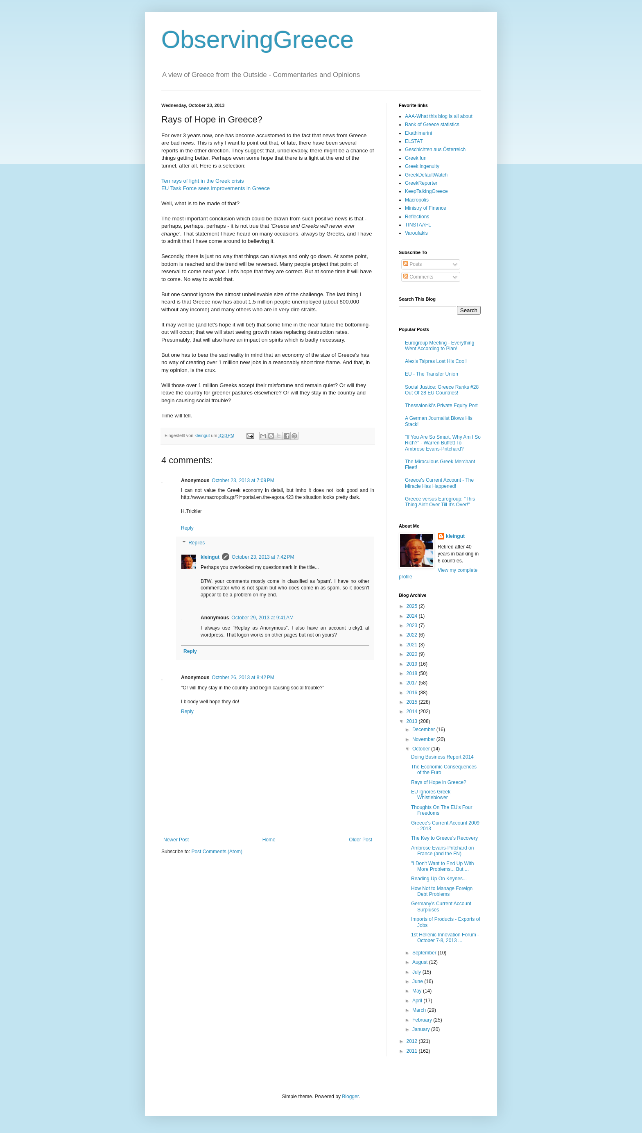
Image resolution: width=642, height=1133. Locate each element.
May (417, 991)
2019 (413, 664)
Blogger (350, 1096)
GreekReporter (421, 183)
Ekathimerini (418, 133)
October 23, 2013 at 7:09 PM (243, 480)
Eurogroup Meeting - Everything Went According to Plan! (439, 345)
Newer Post (176, 840)
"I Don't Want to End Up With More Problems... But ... (442, 866)
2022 (413, 635)
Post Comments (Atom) (216, 851)
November (424, 739)
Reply (187, 528)
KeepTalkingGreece (426, 191)
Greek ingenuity (422, 166)
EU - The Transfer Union (431, 374)
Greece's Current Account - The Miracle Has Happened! (439, 483)
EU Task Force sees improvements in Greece (215, 188)
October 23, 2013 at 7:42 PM (263, 557)
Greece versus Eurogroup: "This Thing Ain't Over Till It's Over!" (440, 502)
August (420, 962)
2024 (413, 616)
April (417, 1001)
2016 (413, 693)
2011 (413, 1051)
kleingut (210, 557)
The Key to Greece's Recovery (444, 838)
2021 (413, 645)
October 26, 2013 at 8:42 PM (243, 677)
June (418, 981)
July (417, 972)
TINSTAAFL (418, 225)
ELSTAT (414, 141)
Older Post (360, 840)
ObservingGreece (257, 39)
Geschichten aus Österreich (435, 149)
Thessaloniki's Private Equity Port (441, 405)
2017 (413, 683)
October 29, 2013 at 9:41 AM (262, 618)
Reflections (417, 217)
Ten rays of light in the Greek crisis (202, 181)
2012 (413, 1041)
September (425, 953)
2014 (413, 711)
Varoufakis (416, 233)
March (419, 1010)
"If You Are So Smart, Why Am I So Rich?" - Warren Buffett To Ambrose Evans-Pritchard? (443, 443)
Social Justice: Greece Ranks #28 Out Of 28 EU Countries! (442, 390)
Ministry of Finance (425, 208)
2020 (413, 654)
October (421, 749)
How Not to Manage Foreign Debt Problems (441, 891)
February (422, 1020)
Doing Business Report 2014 (442, 757)
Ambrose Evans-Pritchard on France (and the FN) (442, 851)
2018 (413, 673)
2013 (413, 721)
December (424, 729)
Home (269, 840)
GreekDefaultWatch (426, 175)
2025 (413, 606)
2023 (413, 625)
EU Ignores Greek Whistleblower (430, 794)
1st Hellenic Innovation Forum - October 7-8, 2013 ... (445, 937)
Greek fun (416, 158)
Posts (412, 264)
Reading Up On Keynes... (439, 878)
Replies (196, 543)
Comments (418, 277)
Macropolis (417, 200)
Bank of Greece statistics (432, 124)
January (421, 1029)
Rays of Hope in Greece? (438, 782)
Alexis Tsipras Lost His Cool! (436, 361)
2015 (413, 702)
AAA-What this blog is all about (438, 116)
